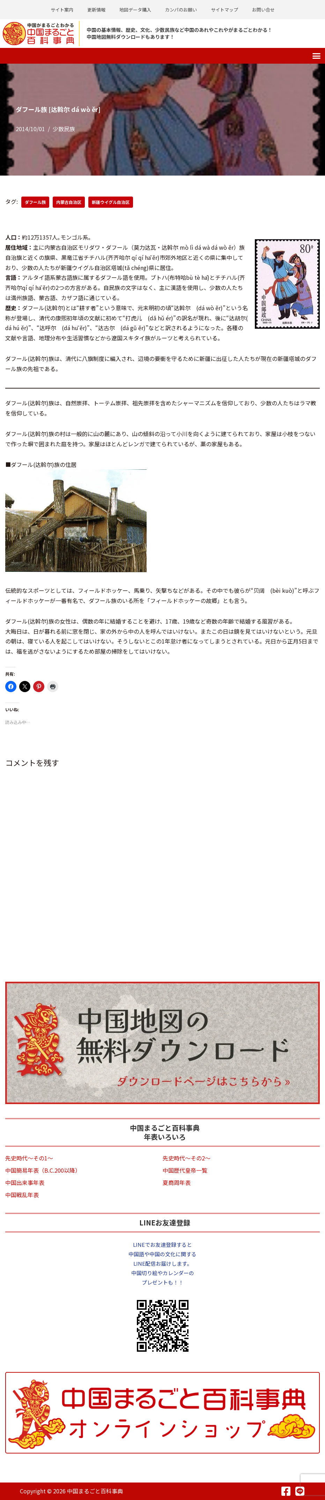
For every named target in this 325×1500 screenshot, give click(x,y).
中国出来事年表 (24, 1182)
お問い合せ (263, 9)
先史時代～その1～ (29, 1158)
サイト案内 (62, 9)
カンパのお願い (181, 9)
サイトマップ (224, 9)
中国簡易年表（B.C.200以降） (43, 1170)
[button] (316, 56)
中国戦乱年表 (22, 1194)
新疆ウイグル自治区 (111, 202)
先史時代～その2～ (186, 1158)
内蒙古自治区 (68, 202)
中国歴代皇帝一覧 (185, 1170)
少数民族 (64, 129)
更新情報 (96, 9)
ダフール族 (35, 202)
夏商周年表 (177, 1182)
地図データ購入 (135, 9)
